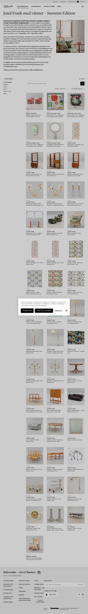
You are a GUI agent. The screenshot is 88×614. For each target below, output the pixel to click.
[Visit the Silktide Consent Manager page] (66, 311)
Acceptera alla (27, 310)
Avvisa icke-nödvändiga (44, 310)
